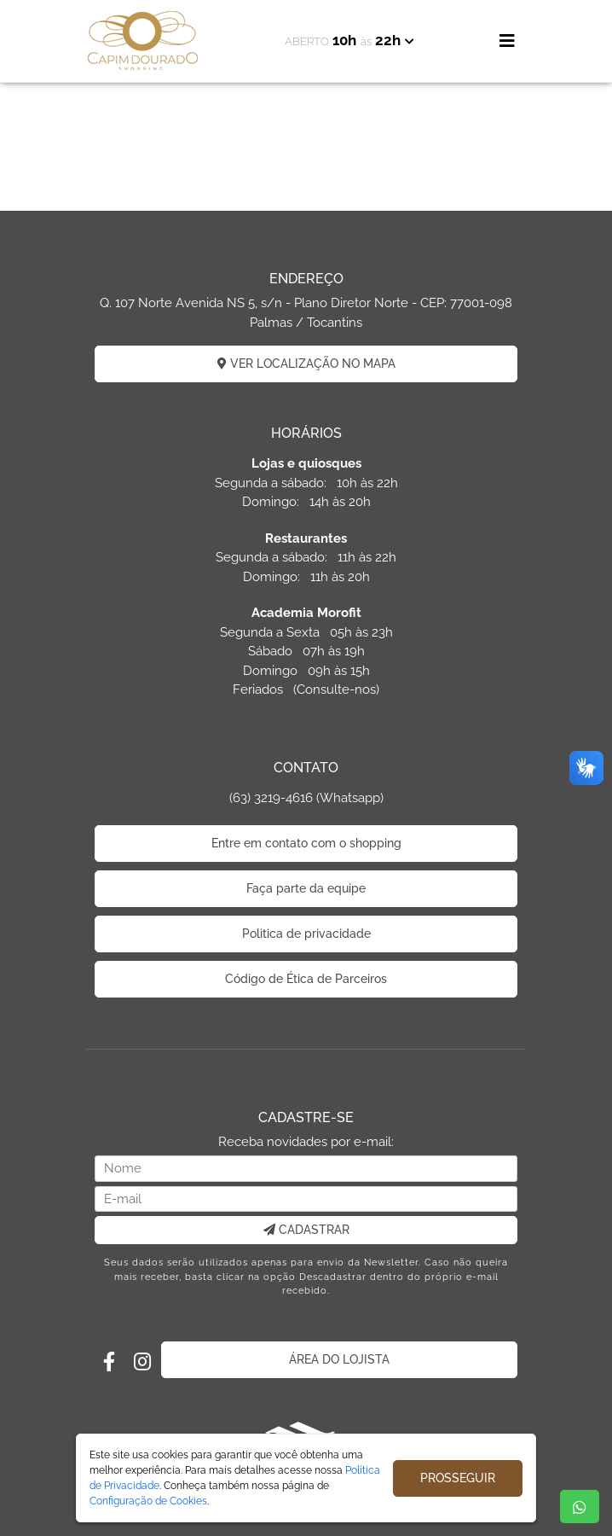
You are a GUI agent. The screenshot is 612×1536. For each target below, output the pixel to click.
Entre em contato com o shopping (306, 843)
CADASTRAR (306, 1229)
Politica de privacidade (306, 933)
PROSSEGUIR (457, 1478)
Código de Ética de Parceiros (306, 979)
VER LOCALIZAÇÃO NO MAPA (306, 363)
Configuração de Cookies (148, 1501)
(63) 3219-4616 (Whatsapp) (306, 798)
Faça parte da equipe (306, 888)
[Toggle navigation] (507, 41)
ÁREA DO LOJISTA (339, 1359)
